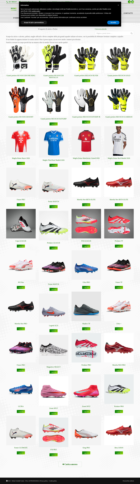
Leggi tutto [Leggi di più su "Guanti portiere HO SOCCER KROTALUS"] (53, 82)
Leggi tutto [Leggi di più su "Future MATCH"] (53, 206)
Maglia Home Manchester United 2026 (86, 158)
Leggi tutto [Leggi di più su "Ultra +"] (119, 328)
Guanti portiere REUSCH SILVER (86, 75)
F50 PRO (53, 450)
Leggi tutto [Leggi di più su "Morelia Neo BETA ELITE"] (86, 204)
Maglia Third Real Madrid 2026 (54, 160)
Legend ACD (53, 325)
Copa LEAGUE (20, 241)
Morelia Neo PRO (21, 324)
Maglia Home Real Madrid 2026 (119, 158)
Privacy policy (44, 481)
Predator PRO (86, 365)
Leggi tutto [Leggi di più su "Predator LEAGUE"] (53, 248)
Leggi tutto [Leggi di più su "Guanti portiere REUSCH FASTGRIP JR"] (86, 122)
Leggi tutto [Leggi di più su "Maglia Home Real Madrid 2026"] (119, 163)
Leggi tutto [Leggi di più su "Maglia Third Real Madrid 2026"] (53, 165)
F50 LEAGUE (86, 241)
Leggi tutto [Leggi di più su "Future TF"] (119, 287)
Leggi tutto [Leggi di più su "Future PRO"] (21, 204)
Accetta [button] (113, 22)
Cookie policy (53, 481)
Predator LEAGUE (53, 243)
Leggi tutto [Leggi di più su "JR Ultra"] (21, 287)
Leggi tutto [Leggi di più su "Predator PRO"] (86, 370)
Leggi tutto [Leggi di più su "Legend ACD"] (53, 330)
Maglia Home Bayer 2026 (21, 158)
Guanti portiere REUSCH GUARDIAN (118, 117)
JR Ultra (21, 282)
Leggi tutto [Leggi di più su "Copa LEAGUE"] (21, 246)
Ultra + (118, 324)
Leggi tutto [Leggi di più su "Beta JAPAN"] (119, 453)
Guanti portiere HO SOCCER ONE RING (20, 75)
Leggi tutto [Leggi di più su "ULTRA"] (21, 411)
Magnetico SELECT (53, 367)
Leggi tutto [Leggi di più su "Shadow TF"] (86, 328)
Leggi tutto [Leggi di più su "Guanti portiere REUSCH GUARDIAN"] (119, 122)
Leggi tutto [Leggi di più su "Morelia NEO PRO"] (119, 370)
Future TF (119, 282)
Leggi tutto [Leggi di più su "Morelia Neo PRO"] (21, 328)
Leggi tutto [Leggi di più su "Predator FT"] (119, 246)
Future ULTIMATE (20, 448)
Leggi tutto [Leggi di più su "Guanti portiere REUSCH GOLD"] (119, 80)
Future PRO (21, 199)
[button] (118, 5)
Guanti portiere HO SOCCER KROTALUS (53, 76)
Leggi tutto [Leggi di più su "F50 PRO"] (53, 454)
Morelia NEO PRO (119, 365)
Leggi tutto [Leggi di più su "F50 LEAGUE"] (86, 246)
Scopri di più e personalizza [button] (34, 22)
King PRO (86, 448)
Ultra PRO (86, 282)
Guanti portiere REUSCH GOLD (119, 75)
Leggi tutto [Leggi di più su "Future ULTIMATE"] (21, 453)
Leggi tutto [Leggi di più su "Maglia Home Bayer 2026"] (21, 163)
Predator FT (119, 241)
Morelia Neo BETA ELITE (86, 199)
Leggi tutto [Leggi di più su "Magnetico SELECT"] (53, 372)
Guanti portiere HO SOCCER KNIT (21, 117)
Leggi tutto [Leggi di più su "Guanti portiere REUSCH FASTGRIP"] (53, 124)
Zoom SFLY (86, 406)
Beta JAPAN (119, 448)
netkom (132, 481)
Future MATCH (53, 201)
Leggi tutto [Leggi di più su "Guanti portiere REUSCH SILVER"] (86, 80)
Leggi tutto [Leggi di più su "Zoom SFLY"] (86, 411)
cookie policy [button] (36, 11)
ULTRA (21, 406)
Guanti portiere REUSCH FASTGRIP (54, 119)
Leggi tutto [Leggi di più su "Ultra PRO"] (86, 287)
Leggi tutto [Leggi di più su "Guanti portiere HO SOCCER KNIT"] (21, 122)
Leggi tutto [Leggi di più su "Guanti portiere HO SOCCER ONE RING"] (21, 80)
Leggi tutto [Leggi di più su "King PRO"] (86, 453)
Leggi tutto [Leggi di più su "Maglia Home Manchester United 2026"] (86, 163)
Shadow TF (86, 324)
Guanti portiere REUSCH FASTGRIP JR (86, 117)
